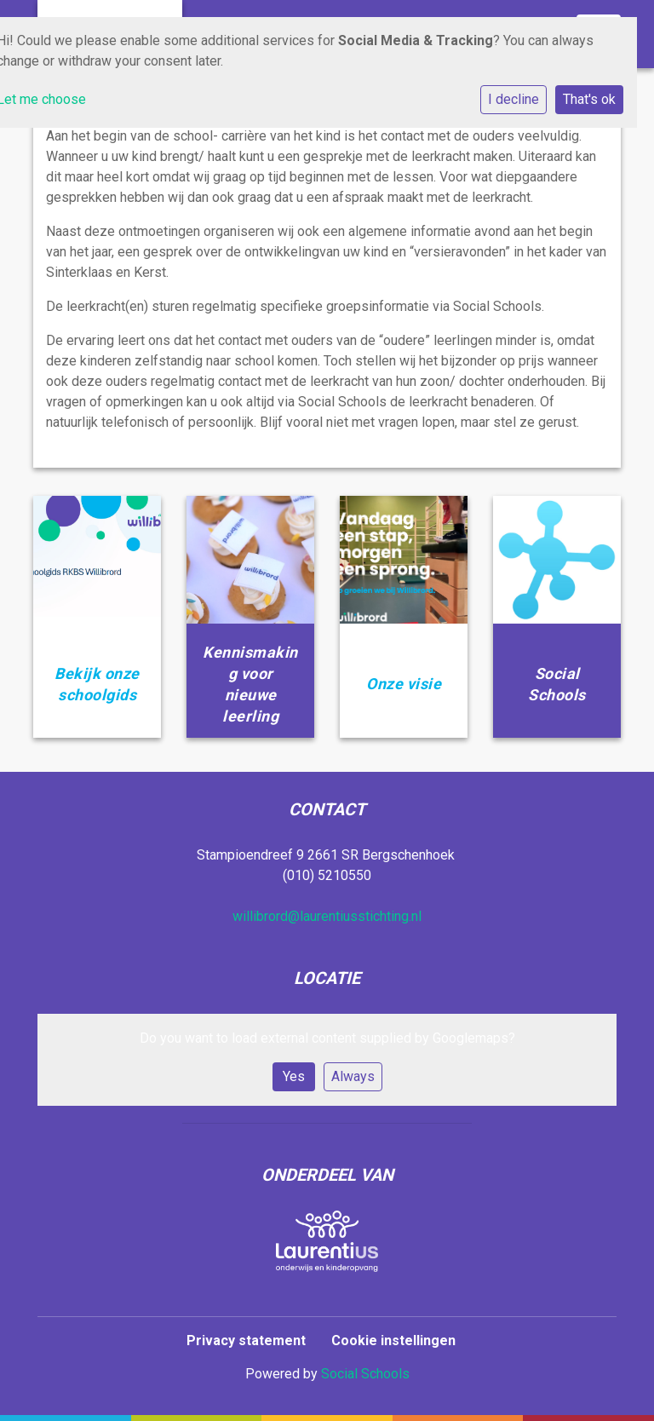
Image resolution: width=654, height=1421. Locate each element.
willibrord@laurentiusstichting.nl (327, 916)
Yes (294, 1076)
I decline (513, 99)
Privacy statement (246, 1340)
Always (353, 1076)
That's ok (589, 99)
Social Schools (365, 1374)
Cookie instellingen (393, 1340)
